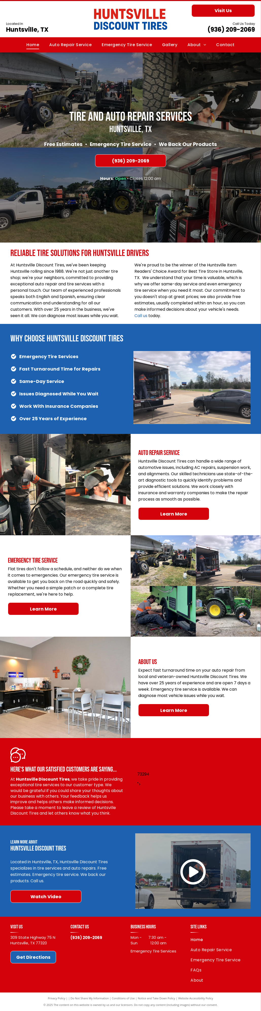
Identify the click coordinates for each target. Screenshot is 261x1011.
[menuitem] (32, 45)
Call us (140, 316)
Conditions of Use (123, 998)
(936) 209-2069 (231, 29)
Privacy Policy (56, 998)
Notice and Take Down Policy (156, 998)
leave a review (76, 808)
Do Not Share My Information (90, 998)
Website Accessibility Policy (195, 998)
